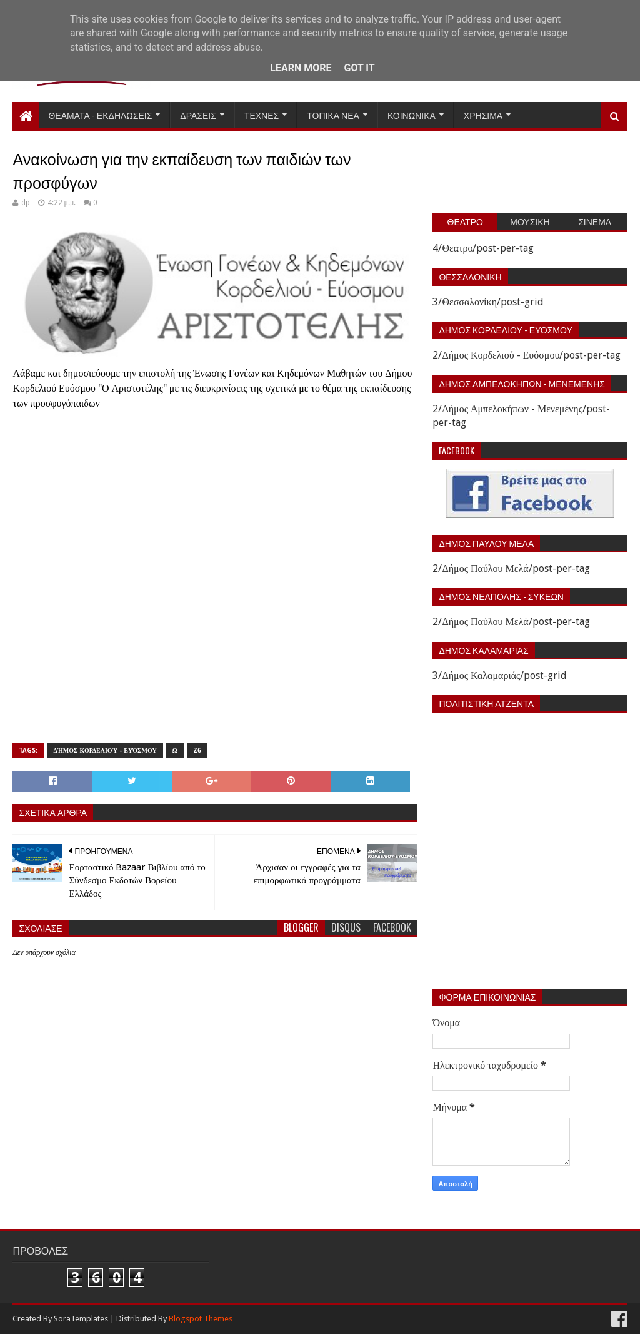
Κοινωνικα (412, 114)
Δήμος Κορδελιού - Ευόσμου (104, 750)
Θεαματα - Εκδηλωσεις (100, 114)
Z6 (197, 750)
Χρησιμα (483, 114)
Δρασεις (198, 114)
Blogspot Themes (200, 1318)
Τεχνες (261, 114)
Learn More (300, 68)
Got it (359, 68)
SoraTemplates (81, 1318)
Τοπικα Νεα (333, 114)
